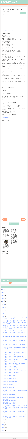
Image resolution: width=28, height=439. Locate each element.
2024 (3, 292)
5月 (4, 313)
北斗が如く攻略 (22, 12)
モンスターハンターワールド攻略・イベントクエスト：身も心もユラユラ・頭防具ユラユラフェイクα (15, 414)
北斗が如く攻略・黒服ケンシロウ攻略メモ (10, 369)
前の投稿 (23, 219)
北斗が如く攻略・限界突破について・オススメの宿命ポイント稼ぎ (15, 370)
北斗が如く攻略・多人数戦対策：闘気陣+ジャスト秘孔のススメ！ (14, 363)
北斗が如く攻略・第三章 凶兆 (8, 399)
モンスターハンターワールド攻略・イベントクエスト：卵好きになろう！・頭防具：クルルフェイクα (15, 321)
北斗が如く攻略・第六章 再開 (8, 387)
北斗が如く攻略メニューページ (8, 30)
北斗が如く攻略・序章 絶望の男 (9, 403)
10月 (4, 305)
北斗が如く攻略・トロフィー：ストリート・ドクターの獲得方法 (14, 357)
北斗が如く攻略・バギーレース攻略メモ (10, 361)
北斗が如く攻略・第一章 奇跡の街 (9, 402)
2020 (3, 298)
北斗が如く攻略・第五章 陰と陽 (9, 394)
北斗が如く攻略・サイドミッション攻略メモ (11, 372)
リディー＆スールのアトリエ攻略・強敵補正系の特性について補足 (15, 410)
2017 (3, 422)
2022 (3, 295)
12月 (4, 302)
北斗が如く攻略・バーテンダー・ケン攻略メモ (11, 393)
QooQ (15, 438)
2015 (3, 425)
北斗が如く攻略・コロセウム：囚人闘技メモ (11, 367)
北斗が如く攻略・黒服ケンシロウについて (10, 389)
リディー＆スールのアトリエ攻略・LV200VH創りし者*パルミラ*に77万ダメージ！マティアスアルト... (15, 406)
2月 (4, 419)
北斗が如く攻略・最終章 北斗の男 (9, 378)
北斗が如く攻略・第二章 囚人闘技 (9, 400)
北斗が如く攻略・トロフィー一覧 (9, 354)
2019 (3, 300)
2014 (3, 427)
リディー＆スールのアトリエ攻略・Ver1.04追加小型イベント (14, 340)
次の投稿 (4, 219)
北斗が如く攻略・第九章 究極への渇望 (10, 381)
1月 (4, 420)
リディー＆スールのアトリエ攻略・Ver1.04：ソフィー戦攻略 (14, 344)
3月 (4, 316)
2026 (3, 289)
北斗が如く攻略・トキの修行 (8, 384)
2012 (3, 430)
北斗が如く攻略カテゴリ (14, 223)
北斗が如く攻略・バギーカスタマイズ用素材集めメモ (12, 364)
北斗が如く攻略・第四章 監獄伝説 (9, 396)
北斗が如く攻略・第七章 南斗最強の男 (10, 386)
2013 (3, 428)
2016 (3, 424)
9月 (4, 307)
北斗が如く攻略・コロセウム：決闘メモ (10, 366)
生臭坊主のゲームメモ (9, 2)
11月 (4, 304)
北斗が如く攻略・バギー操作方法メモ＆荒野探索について (13, 397)
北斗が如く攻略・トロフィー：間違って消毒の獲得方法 (13, 356)
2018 (3, 301)
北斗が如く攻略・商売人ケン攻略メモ (9, 375)
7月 (4, 310)
